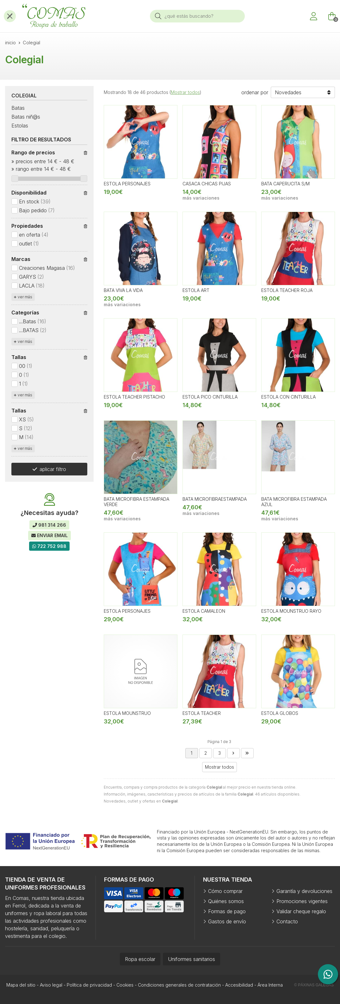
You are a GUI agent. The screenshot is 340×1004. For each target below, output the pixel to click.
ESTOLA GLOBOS (279, 713)
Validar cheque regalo (301, 911)
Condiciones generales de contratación (179, 985)
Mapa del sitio (20, 985)
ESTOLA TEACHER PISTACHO (134, 397)
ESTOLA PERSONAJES (127, 183)
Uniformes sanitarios (191, 959)
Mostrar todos (185, 92)
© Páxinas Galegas (314, 985)
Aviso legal (51, 985)
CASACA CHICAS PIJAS (206, 183)
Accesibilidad (239, 985)
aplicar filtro (53, 469)
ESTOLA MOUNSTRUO (127, 713)
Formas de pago (227, 911)
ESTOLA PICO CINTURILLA (210, 397)
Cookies (124, 985)
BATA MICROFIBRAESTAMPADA (214, 499)
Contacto (287, 921)
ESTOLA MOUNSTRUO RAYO (291, 611)
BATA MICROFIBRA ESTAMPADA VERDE (136, 501)
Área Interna (270, 985)
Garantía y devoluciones (304, 891)
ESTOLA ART (195, 290)
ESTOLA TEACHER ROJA (286, 290)
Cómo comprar (225, 891)
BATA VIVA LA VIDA (123, 290)
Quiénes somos (226, 901)
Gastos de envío (227, 921)
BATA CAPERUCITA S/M (285, 183)
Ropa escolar (140, 959)
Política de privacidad (89, 985)
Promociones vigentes (302, 901)
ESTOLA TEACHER (201, 713)
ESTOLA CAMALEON (203, 611)
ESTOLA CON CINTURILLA (288, 397)
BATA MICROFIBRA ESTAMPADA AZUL (294, 501)
